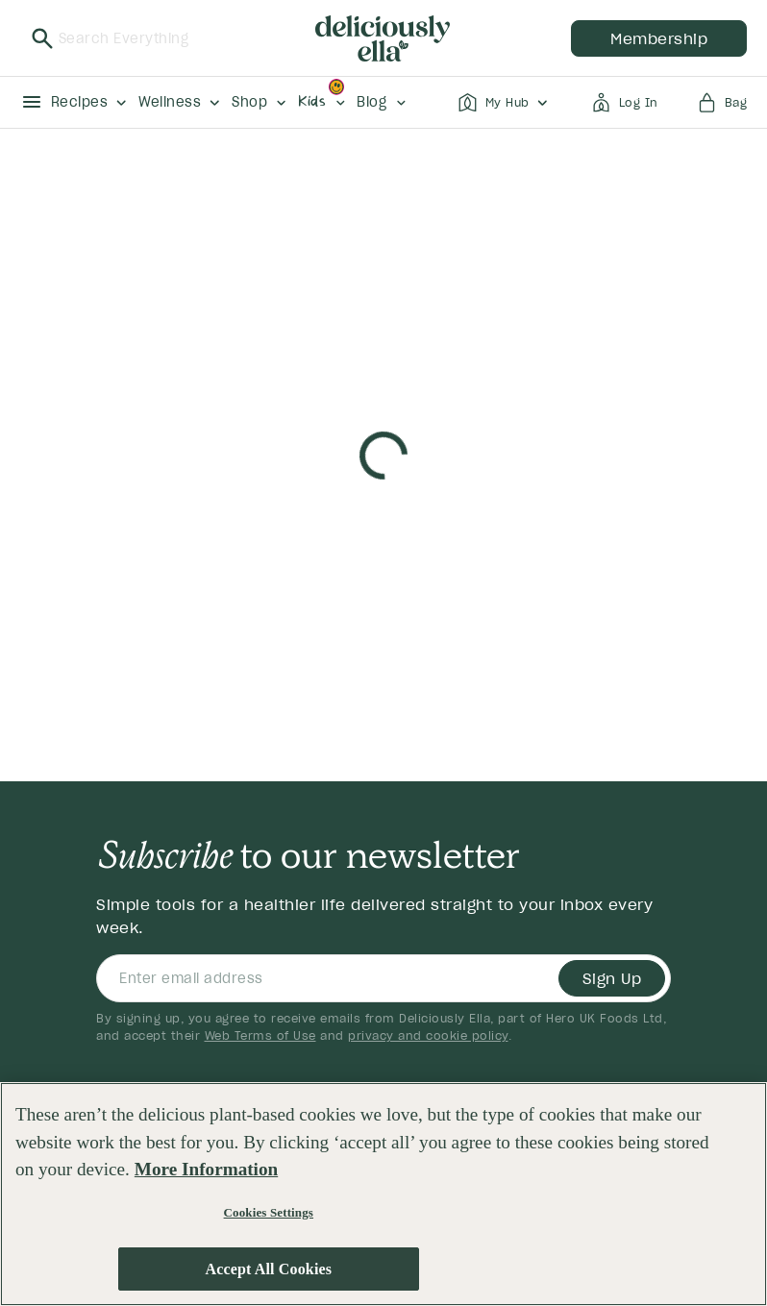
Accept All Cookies (268, 1269)
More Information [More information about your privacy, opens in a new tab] (206, 1169)
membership (658, 38)
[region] (383, 1194)
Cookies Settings (268, 1212)
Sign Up (612, 978)
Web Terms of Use (260, 1035)
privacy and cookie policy (428, 1035)
